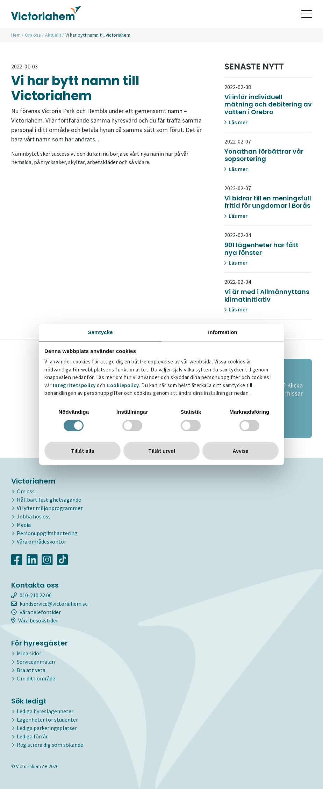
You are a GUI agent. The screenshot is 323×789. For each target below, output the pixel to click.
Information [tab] (222, 332)
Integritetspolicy (74, 385)
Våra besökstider (34, 620)
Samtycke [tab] (100, 332)
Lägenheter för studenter (47, 719)
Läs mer (235, 122)
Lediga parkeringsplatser (47, 727)
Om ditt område (36, 678)
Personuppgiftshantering (47, 533)
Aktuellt (53, 35)
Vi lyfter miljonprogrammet (50, 507)
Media (24, 524)
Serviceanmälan (36, 661)
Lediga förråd (33, 736)
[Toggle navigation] (306, 14)
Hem (16, 35)
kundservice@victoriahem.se (49, 603)
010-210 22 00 (31, 595)
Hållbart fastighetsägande (49, 499)
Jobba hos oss (34, 516)
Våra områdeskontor (41, 541)
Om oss (33, 35)
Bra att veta (31, 669)
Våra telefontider (36, 612)
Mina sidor (29, 653)
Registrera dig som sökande (50, 744)
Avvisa (241, 450)
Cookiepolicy (123, 385)
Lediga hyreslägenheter (45, 711)
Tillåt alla (82, 450)
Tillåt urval (161, 450)
